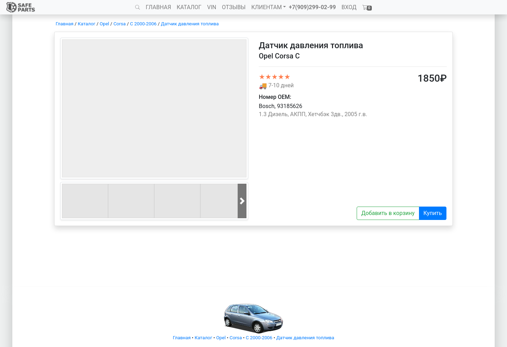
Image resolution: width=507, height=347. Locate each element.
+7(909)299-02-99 (312, 7)
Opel (104, 23)
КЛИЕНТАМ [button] (266, 7)
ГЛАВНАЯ (158, 7)
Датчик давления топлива (190, 23)
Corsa (119, 23)
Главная (65, 23)
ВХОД (349, 7)
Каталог (86, 23)
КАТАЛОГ (189, 7)
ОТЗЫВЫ (233, 7)
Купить (433, 213)
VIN (211, 7)
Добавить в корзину (387, 213)
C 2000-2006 (143, 23)
